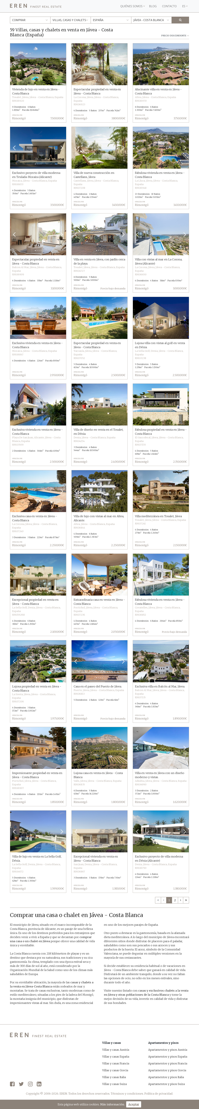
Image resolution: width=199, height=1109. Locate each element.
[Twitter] (21, 1084)
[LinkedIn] (39, 1084)
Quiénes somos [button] (132, 6)
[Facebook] (12, 1084)
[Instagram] (30, 1084)
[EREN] (35, 6)
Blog (153, 6)
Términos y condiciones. (127, 1093)
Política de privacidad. (158, 1093)
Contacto (169, 6)
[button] (14, 64)
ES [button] (185, 6)
